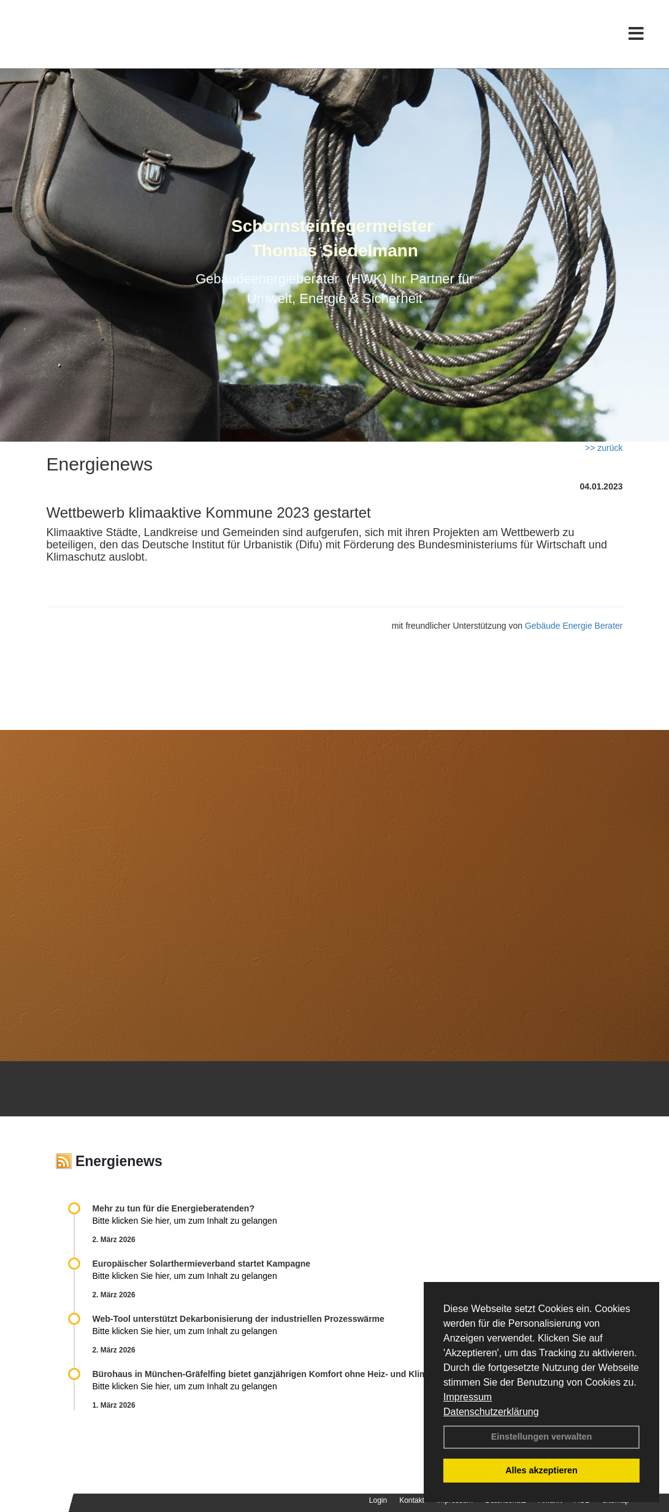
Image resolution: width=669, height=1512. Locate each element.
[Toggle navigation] (636, 35)
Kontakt (411, 1500)
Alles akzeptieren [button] (541, 1470)
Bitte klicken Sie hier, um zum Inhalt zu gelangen (185, 1221)
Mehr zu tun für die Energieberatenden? (173, 1208)
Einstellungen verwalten (541, 1436)
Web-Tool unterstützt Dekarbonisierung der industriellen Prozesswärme (238, 1319)
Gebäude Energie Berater (574, 626)
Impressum (467, 1397)
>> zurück (603, 448)
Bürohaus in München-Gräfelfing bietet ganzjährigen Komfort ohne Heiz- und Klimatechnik (277, 1374)
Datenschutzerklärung (491, 1411)
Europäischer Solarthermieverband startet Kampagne (202, 1263)
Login (378, 1500)
